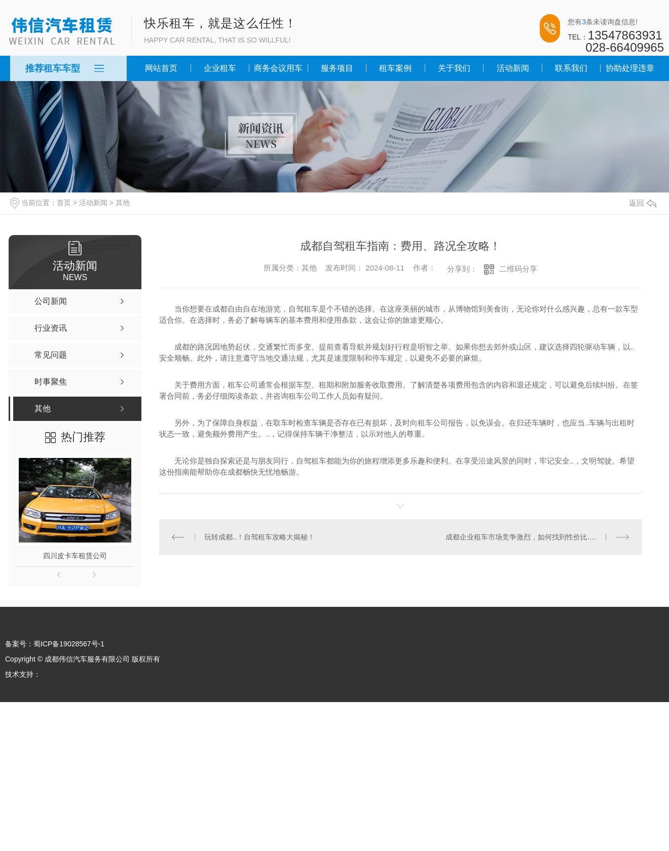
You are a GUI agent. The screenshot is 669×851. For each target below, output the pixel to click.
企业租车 (220, 68)
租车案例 (395, 68)
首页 (64, 203)
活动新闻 (513, 68)
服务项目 (337, 68)
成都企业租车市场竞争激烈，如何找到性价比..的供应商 (532, 537)
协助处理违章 (630, 68)
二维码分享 (518, 268)
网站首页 (161, 68)
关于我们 (454, 68)
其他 (123, 203)
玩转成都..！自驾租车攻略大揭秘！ (259, 537)
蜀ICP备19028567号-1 (68, 644)
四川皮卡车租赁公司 (75, 556)
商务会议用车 (278, 68)
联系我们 (571, 68)
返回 (642, 203)
